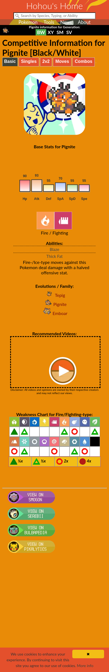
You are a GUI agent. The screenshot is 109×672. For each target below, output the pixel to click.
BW (41, 32)
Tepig (54, 295)
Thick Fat (54, 256)
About (84, 22)
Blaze (54, 249)
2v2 (46, 61)
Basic (10, 61)
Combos (83, 61)
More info (85, 665)
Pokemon (28, 22)
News (66, 22)
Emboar (54, 313)
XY (51, 32)
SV (69, 32)
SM (60, 32)
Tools (49, 22)
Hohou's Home (54, 5)
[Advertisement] (54, 615)
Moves (62, 61)
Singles (29, 61)
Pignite (54, 304)
